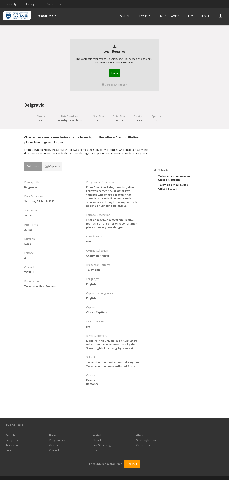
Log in (114, 73)
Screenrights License (192, 430)
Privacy (144, 473)
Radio (52, 440)
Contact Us (186, 435)
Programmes (101, 430)
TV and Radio (46, 16)
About (205, 16)
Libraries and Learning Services (77, 473)
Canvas (51, 4)
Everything (55, 430)
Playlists (144, 16)
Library (30, 4)
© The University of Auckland (118, 473)
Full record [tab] (33, 166)
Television (55, 435)
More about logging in (114, 84)
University (11, 4)
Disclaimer (160, 473)
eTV (190, 16)
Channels (98, 440)
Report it (132, 453)
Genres (97, 435)
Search (125, 16)
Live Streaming (169, 16)
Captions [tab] (52, 166)
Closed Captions (97, 312)
